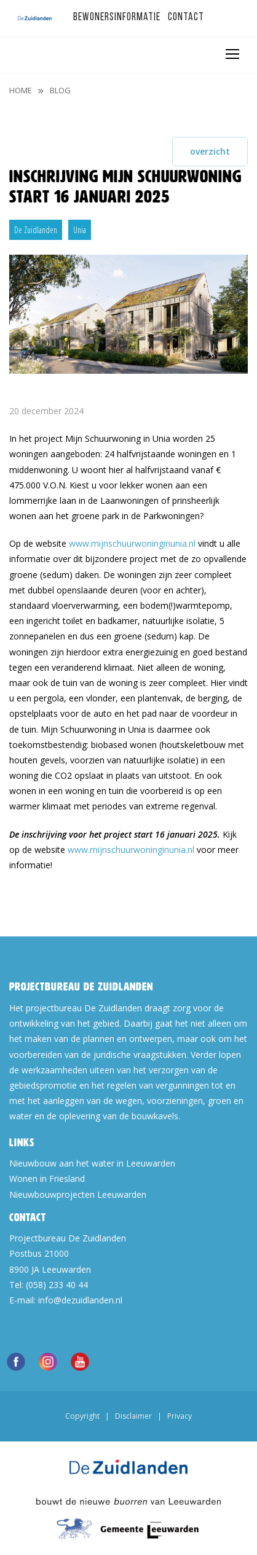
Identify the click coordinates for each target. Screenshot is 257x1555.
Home (20, 90)
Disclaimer (133, 1416)
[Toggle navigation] (232, 54)
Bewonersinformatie (116, 17)
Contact (186, 17)
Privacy (179, 1416)
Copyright (82, 1416)
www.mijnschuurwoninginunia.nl (132, 543)
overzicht (210, 151)
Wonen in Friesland (47, 1178)
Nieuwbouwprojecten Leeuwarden (77, 1194)
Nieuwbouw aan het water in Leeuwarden (92, 1163)
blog (60, 90)
